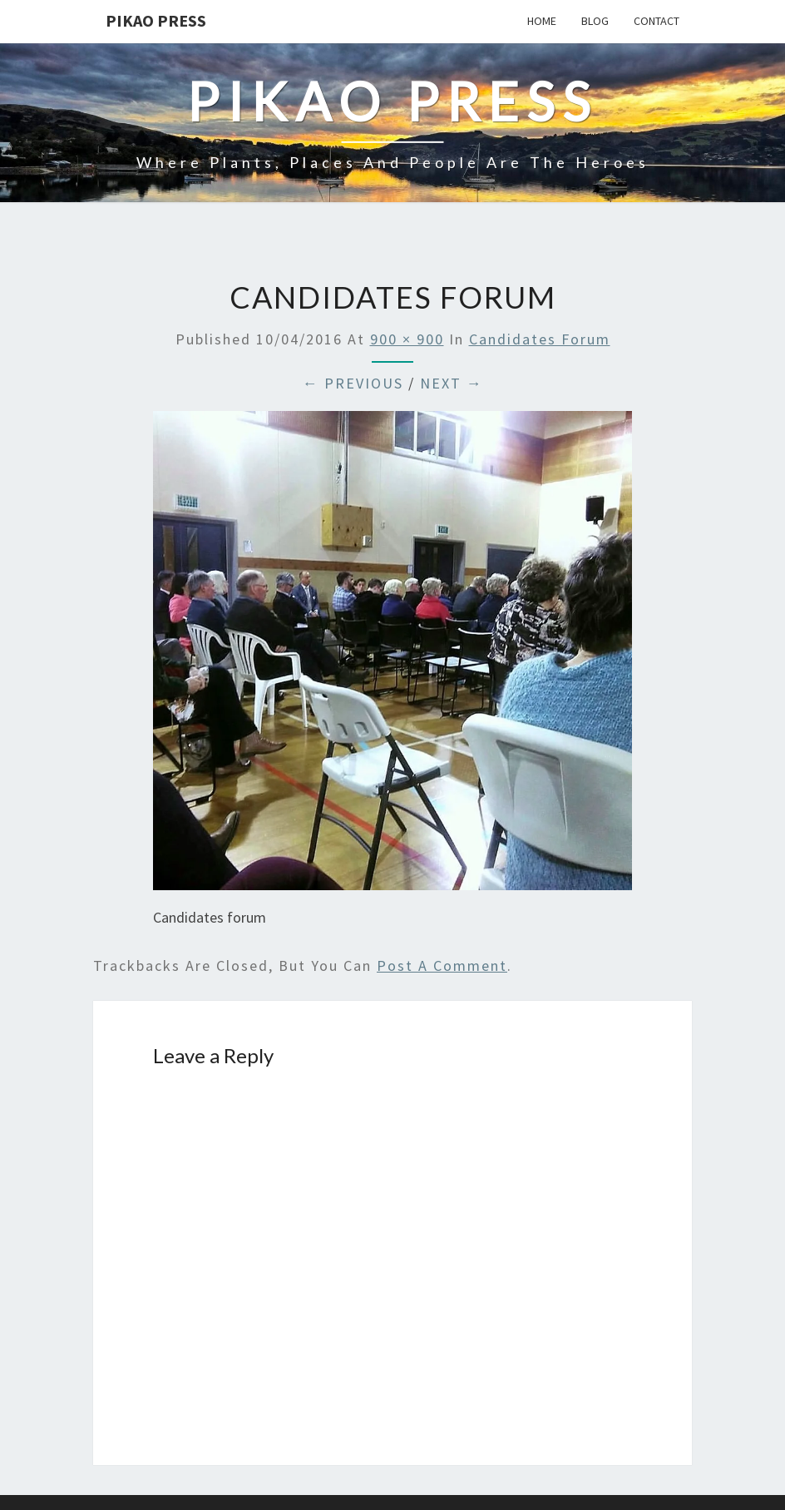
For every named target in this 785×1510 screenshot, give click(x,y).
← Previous (353, 383)
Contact (656, 20)
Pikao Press (156, 20)
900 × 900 (407, 339)
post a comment (442, 965)
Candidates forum (539, 339)
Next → (451, 383)
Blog (595, 20)
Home (541, 20)
